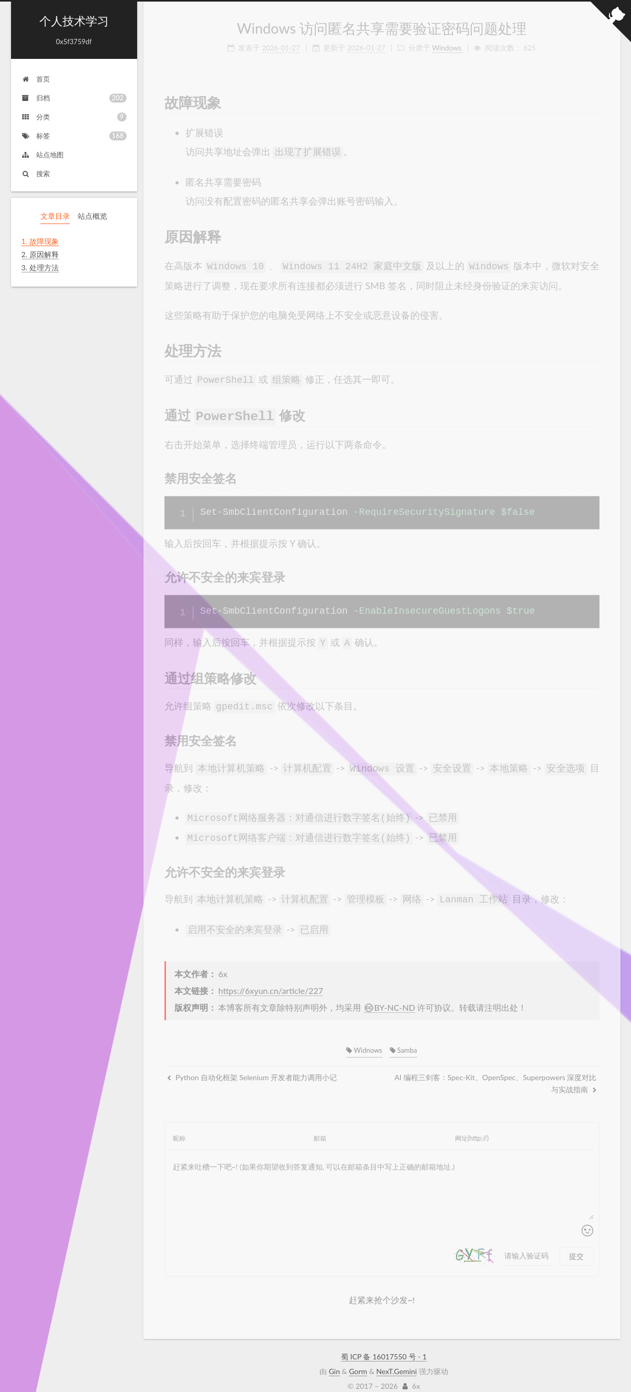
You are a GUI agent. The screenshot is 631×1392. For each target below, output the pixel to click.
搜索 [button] (36, 173)
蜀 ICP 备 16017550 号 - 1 (384, 1344)
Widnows (364, 1038)
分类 (74, 117)
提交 (576, 1243)
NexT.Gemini (396, 1359)
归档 (74, 98)
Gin (334, 1359)
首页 (36, 79)
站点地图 (43, 154)
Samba (403, 1038)
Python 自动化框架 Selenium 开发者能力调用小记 (252, 1065)
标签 (74, 135)
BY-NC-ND (390, 995)
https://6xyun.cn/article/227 (271, 978)
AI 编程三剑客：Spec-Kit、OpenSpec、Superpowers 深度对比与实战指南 (496, 1071)
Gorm (358, 1359)
